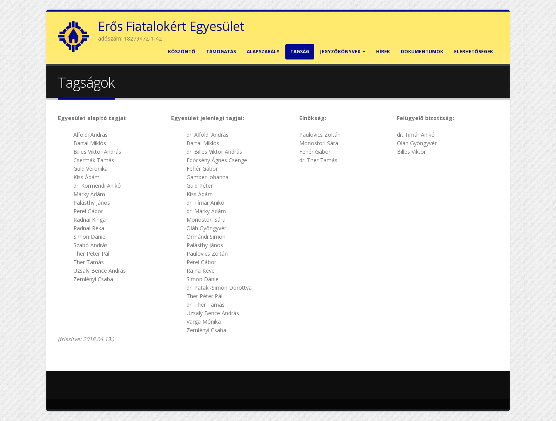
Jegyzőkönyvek (342, 51)
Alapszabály (263, 51)
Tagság (299, 51)
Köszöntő (181, 51)
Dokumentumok (422, 51)
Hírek (383, 51)
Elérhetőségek (473, 51)
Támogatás (221, 51)
